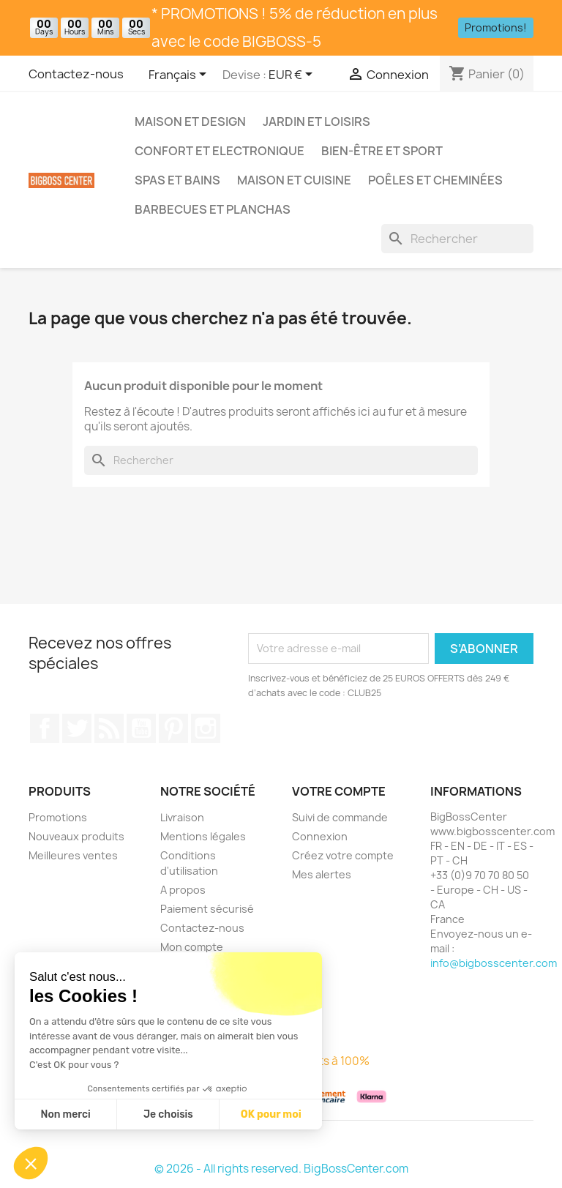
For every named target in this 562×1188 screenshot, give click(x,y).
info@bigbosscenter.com (493, 963)
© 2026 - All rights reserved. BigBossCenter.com (281, 1168)
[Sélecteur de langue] (180, 75)
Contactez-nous (76, 74)
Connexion (320, 836)
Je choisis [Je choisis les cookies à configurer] (168, 1114)
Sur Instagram (205, 728)
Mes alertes (321, 874)
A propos (183, 890)
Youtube (141, 728)
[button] (30, 1163)
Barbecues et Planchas (213, 209)
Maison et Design (190, 121)
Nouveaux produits (76, 836)
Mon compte (191, 947)
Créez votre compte (343, 855)
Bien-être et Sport (382, 151)
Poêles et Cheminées (435, 180)
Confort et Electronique (219, 151)
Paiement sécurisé (207, 909)
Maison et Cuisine (294, 180)
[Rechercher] (457, 238)
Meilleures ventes (73, 855)
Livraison (182, 817)
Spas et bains (177, 180)
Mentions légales (203, 836)
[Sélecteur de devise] (293, 75)
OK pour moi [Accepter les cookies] (271, 1114)
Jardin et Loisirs (316, 121)
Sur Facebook (44, 728)
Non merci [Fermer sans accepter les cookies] (65, 1114)
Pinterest (173, 728)
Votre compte (339, 791)
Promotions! (496, 27)
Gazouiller (76, 728)
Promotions (58, 817)
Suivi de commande (340, 817)
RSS (109, 728)
